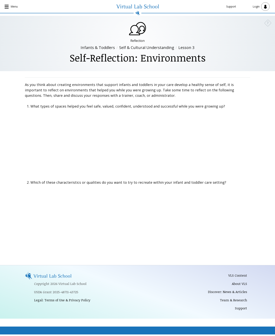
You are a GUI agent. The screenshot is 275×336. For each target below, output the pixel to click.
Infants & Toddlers (98, 48)
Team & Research (233, 301)
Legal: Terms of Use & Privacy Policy (63, 301)
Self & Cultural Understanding (146, 48)
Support (231, 6)
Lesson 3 (186, 48)
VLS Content (237, 276)
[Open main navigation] (12, 6)
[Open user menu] (261, 6)
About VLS (239, 284)
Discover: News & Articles (226, 292)
